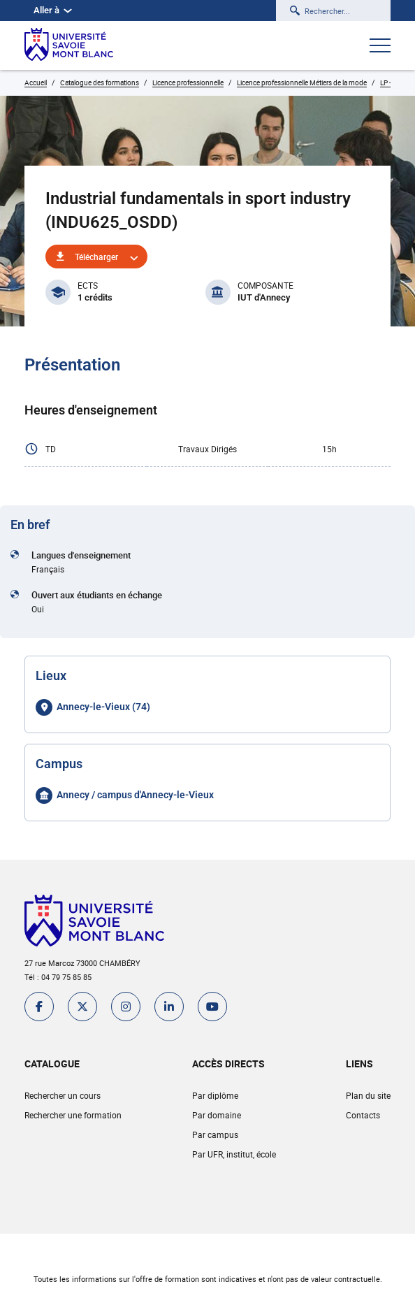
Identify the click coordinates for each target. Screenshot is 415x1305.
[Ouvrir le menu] (380, 46)
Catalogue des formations (99, 82)
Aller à (53, 10)
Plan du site (368, 1095)
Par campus (215, 1134)
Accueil (35, 82)
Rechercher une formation (73, 1114)
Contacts (363, 1114)
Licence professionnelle (188, 82)
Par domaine (216, 1114)
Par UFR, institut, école (234, 1154)
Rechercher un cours (62, 1095)
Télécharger (96, 256)
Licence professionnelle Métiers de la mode (302, 82)
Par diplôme (215, 1095)
